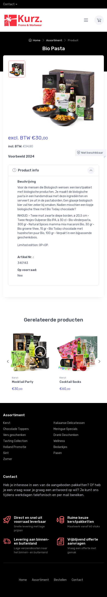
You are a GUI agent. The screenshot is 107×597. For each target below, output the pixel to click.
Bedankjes (60, 447)
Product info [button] (25, 170)
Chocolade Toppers (16, 429)
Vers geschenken (14, 435)
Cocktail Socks (70, 382)
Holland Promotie (14, 447)
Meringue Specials (65, 429)
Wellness (59, 441)
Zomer (7, 459)
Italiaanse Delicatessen (69, 423)
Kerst (15, 377)
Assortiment (54, 40)
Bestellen (60, 580)
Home (34, 40)
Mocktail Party (22, 382)
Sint (6, 453)
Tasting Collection (15, 441)
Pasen (58, 453)
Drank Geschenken (66, 435)
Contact (9, 4)
